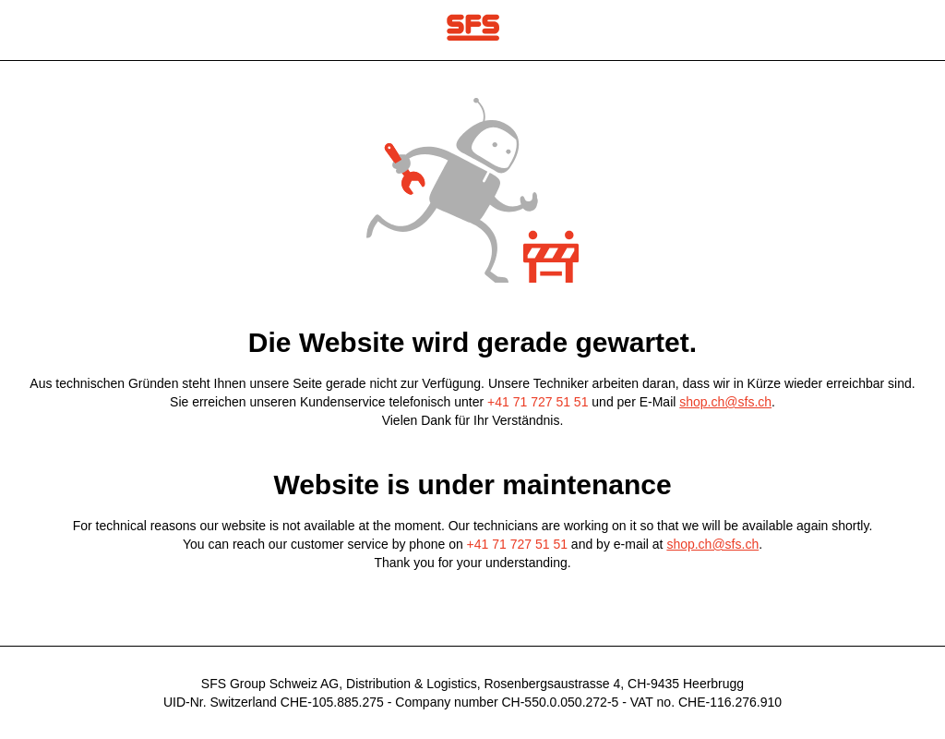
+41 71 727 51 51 (537, 401)
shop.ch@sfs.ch (725, 401)
